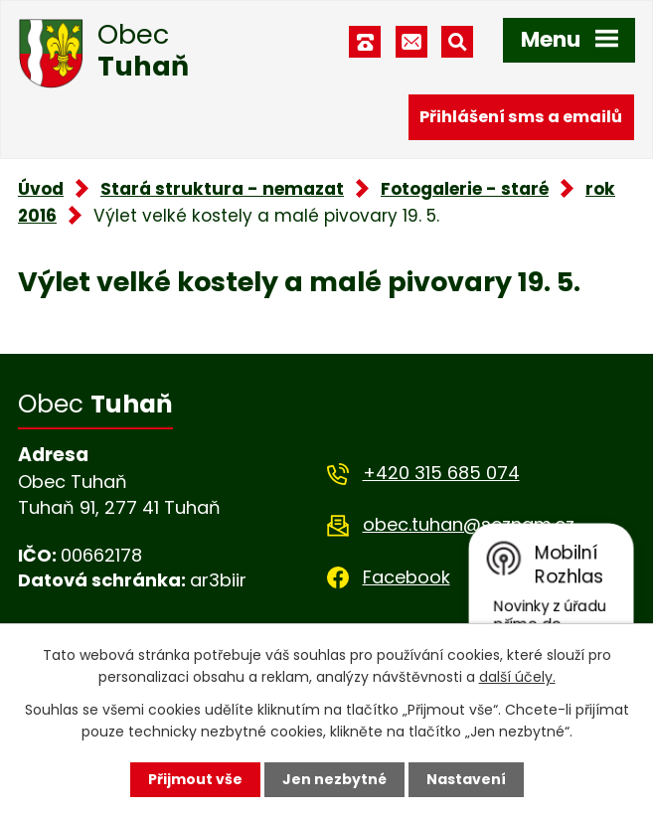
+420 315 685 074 (441, 472)
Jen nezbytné (334, 779)
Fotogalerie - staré (465, 189)
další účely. (517, 677)
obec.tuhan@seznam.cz (468, 524)
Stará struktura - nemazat (222, 189)
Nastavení (466, 779)
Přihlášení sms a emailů (520, 116)
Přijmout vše (195, 779)
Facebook (406, 577)
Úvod (41, 189)
